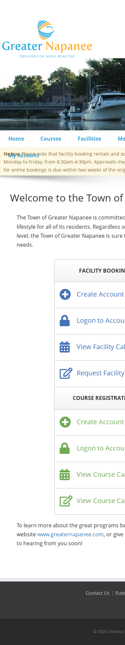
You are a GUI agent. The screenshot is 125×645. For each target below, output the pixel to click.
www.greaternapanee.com (70, 534)
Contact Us (98, 592)
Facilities (89, 138)
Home (16, 138)
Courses (50, 138)
